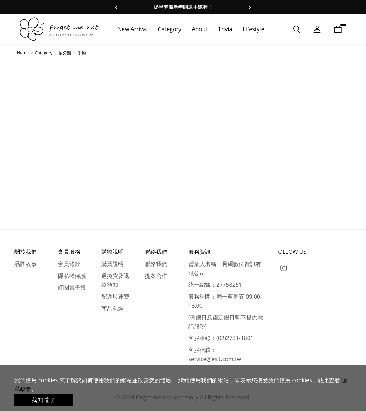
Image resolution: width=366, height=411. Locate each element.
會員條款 (69, 264)
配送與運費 (115, 296)
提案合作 (156, 276)
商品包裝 (112, 308)
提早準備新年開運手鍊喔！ (183, 7)
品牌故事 (25, 264)
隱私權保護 (72, 276)
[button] (116, 7)
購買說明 (112, 264)
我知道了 (43, 400)
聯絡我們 (156, 264)
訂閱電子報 (72, 287)
